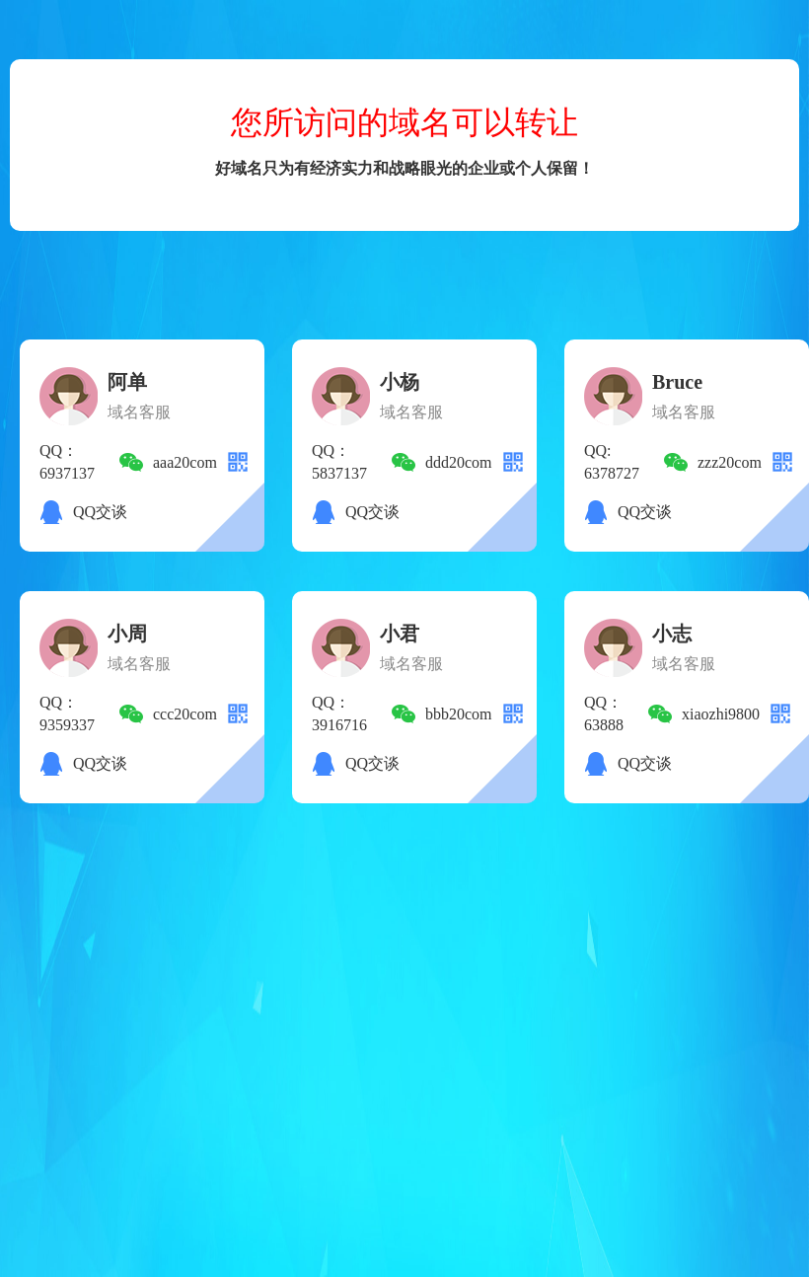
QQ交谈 (100, 511)
